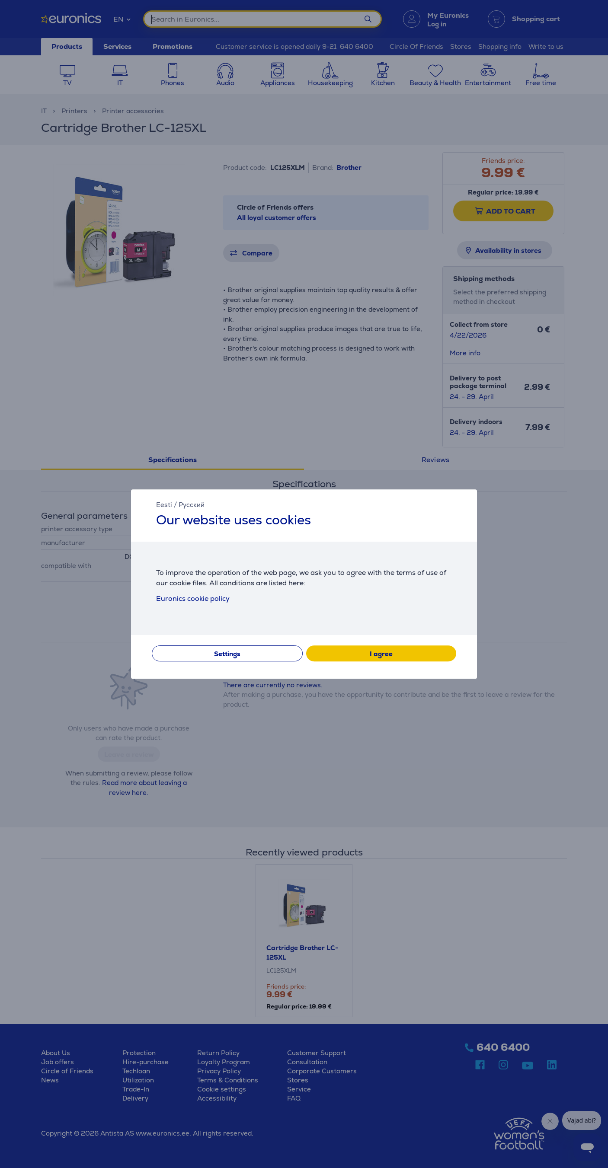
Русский (192, 505)
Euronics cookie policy (193, 598)
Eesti (164, 505)
